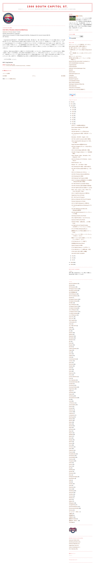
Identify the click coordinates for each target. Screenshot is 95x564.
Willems (71, 501)
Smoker (70, 483)
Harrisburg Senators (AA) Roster (78, 215)
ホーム (33, 75)
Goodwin (71, 383)
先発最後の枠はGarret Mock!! (78, 243)
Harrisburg (71, 395)
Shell (70, 482)
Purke (70, 462)
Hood (70, 401)
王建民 (70, 513)
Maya (70, 427)
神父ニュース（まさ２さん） (75, 56)
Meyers (70, 432)
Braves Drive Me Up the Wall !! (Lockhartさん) (79, 61)
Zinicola (70, 510)
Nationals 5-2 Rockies (7, 31)
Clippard (71, 355)
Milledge (71, 434)
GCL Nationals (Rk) (73, 548)
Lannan (70, 411)
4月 (73, 123)
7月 (73, 117)
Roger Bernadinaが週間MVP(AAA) (79, 144)
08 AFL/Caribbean (73, 283)
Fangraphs (71, 75)
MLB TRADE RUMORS (74, 82)
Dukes (70, 369)
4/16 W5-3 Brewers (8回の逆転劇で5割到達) (81, 185)
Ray (70, 468)
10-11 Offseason (72, 309)
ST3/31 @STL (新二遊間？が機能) (79, 251)
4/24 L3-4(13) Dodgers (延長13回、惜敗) (80, 150)
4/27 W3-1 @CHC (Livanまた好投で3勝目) (81, 139)
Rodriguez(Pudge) (20, 65)
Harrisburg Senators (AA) (74, 541)
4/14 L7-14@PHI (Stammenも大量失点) (80, 193)
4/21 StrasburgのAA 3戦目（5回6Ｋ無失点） (81, 166)
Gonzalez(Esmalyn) (73, 381)
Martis (70, 424)
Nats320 (71, 70)
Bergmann (71, 336)
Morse (70, 441)
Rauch (70, 466)
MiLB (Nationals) (72, 85)
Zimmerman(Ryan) (73, 506)
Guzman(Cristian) (73, 387)
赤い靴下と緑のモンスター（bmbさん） (78, 48)
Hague (70, 390)
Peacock (71, 452)
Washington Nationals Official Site (76, 84)
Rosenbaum (71, 478)
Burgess (71, 345)
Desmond (71, 364)
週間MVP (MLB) (72, 518)
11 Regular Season (73, 311)
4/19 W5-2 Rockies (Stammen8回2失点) (80, 174)
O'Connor (71, 446)
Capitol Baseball (72, 64)
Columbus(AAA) (72, 359)
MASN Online (72, 71)
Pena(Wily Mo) (72, 453)
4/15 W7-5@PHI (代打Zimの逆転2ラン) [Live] (81, 187)
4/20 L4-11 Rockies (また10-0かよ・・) (80, 172)
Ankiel (70, 327)
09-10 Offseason (72, 304)
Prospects (71, 460)
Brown (70, 343)
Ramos (70, 464)
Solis (70, 485)
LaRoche (71, 413)
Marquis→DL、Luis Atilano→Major (79, 164)
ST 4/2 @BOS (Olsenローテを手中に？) (80, 247)
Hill (69, 399)
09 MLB (70, 297)
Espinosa (71, 373)
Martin (70, 422)
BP (69, 341)
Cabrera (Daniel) (72, 348)
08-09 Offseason (72, 294)
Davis (70, 362)
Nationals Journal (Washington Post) (77, 68)
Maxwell (71, 425)
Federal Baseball (73, 66)
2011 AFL (71, 318)
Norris (70, 445)
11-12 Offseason (72, 315)
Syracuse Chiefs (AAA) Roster (78, 219)
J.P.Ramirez (71, 403)
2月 (73, 257)
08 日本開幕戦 (72, 292)
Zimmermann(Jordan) (74, 508)
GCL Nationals (72, 380)
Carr (70, 352)
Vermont (71, 496)
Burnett (70, 346)
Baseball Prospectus (73, 78)
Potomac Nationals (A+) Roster (78, 201)
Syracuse (71, 492)
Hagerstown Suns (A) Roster (77, 195)
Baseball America (73, 77)
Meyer (70, 431)
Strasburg (71, 490)
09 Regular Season (73, 299)
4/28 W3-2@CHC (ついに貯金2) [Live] (80, 131)
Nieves (70, 443)
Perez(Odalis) (72, 457)
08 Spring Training (73, 290)
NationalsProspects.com (74, 73)
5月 (73, 121)
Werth (70, 499)
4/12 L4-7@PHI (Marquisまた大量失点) (80, 203)
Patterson (71, 450)
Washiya (71, 497)
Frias (70, 378)
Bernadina (71, 338)
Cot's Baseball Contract (74, 80)
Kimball (70, 408)
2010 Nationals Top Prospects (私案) (79, 178)
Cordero (71, 360)
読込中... (71, 555)
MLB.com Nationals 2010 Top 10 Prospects (81, 199)
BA (69, 330)
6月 (73, 119)
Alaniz (70, 323)
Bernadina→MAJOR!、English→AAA (79, 137)
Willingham (71, 503)
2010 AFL (71, 316)
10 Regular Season (11, 65)
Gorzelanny (71, 385)
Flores (70, 374)
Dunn (70, 371)
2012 (72, 101)
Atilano (70, 329)
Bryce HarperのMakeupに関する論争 (79, 127)
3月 (73, 255)
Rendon (71, 471)
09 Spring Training (73, 301)
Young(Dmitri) (72, 504)
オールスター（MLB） (74, 511)
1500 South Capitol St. (47, 6)
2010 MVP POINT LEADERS (78, 253)
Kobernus (71, 410)
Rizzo (70, 475)
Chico (70, 353)
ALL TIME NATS (72, 325)
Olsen (70, 448)
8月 (73, 115)
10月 (73, 111)
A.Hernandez (72, 322)
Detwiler (71, 366)
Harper (70, 394)
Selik (70, 480)
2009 (72, 262)
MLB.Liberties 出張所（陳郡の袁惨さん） (78, 46)
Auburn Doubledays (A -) (74, 547)
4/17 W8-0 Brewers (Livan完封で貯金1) (80, 183)
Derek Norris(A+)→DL (76, 162)
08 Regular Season (73, 288)
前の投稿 (63, 75)
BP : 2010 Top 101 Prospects (78, 197)
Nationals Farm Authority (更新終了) (77, 89)
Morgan (70, 439)
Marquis (71, 418)
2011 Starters (72, 320)
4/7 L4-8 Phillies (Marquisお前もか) (79, 228)
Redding (71, 469)
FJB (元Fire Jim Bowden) (74, 87)
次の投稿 (5, 75)
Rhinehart (71, 473)
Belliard (70, 334)
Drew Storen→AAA (75, 129)
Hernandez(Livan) (73, 397)
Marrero (71, 420)
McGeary (71, 429)
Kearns (70, 406)
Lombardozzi (72, 415)
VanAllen (71, 494)
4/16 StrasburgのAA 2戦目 (77, 176)
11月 (73, 109)
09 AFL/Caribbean (73, 295)
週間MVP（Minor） (73, 520)
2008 (72, 264)
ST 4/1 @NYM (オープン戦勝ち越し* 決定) (81, 249)
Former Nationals (73, 376)
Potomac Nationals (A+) (74, 543)
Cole (70, 357)
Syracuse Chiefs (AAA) (74, 540)
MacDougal (71, 417)
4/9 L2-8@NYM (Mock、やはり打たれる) (80, 217)
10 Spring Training (73, 308)
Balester (71, 332)
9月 (73, 113)
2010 (72, 105)
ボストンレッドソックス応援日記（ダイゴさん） (80, 44)
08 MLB (70, 285)
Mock (70, 438)
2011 (72, 103)
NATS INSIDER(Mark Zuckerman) (76, 63)
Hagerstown (71, 388)
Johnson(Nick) (72, 404)
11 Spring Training (73, 313)
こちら (70, 271)
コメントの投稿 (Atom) (10, 78)
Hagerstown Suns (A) (74, 545)
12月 (73, 107)
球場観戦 (71, 515)
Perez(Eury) (71, 455)
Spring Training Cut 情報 (76, 245)
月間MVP (71, 517)
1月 (73, 259)
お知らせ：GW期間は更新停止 (78, 125)
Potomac (71, 459)
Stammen (28, 65)
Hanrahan (71, 392)
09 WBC (71, 302)
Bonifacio (71, 339)
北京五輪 (71, 522)
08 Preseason (72, 287)
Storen (70, 489)
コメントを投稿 (6, 73)
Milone (70, 436)
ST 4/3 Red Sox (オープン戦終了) (79, 241)
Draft (70, 367)
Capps (70, 350)
